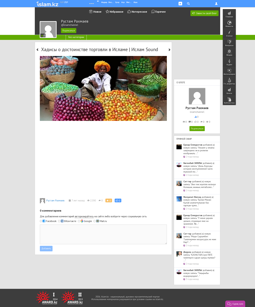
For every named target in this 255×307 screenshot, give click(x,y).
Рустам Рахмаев (52, 200)
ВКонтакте (70, 221)
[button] (118, 200)
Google (88, 221)
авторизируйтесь (84, 216)
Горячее (160, 11)
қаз (62, 1)
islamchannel (197, 111)
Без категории (76, 37)
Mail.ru (103, 221)
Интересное (139, 11)
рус (66, 1)
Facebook (51, 221)
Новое (97, 11)
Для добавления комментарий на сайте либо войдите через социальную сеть (93, 216)
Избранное (116, 11)
